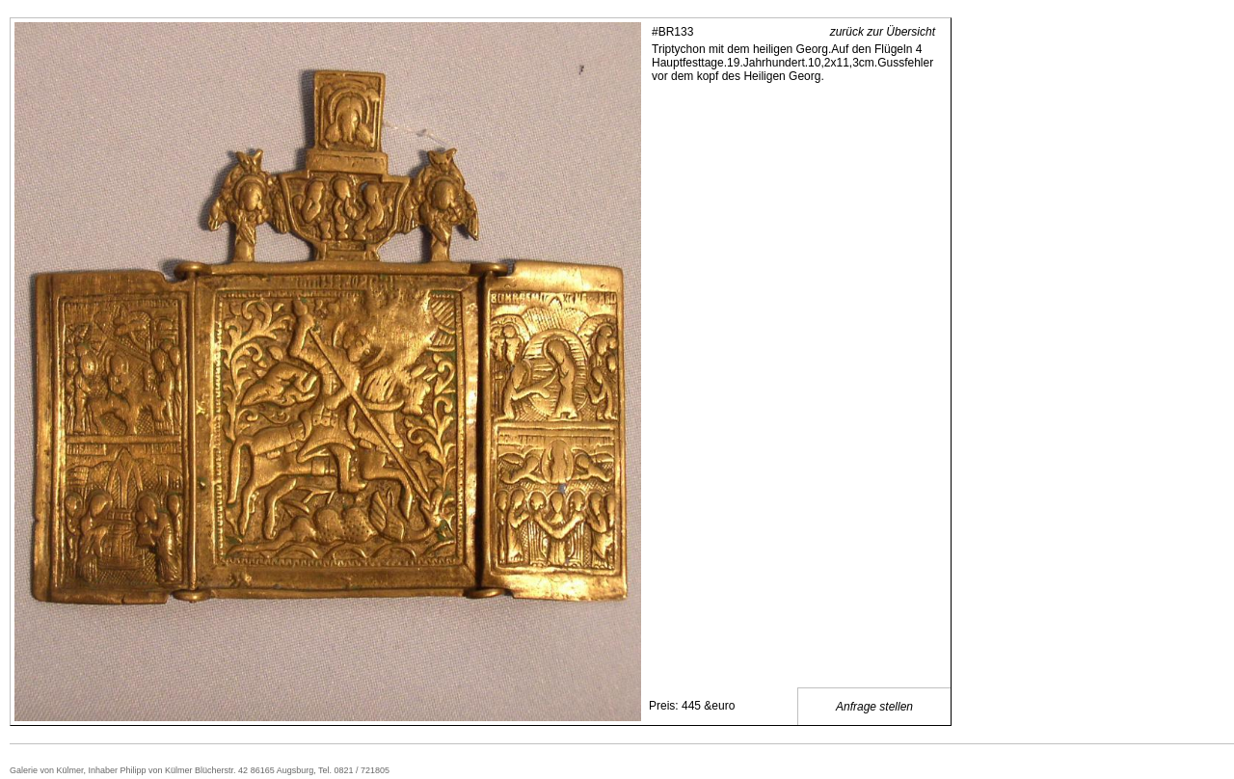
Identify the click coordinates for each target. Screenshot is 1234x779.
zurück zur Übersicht (882, 32)
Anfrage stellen (874, 706)
